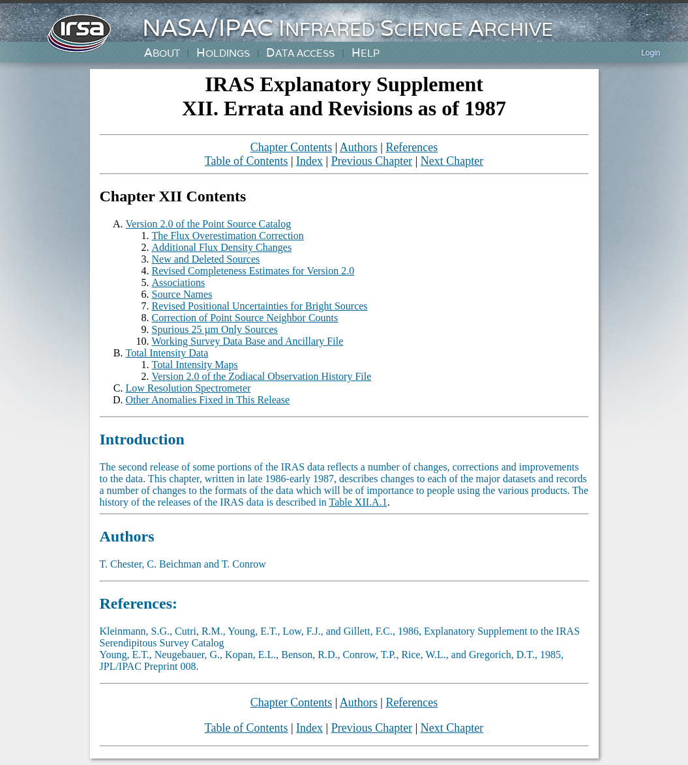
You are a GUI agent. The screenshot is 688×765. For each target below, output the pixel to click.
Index (309, 160)
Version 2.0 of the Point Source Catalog (209, 223)
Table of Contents (246, 160)
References (411, 147)
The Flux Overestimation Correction (228, 235)
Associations (178, 282)
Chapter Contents (291, 147)
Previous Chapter (371, 160)
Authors (359, 147)
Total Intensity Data (167, 352)
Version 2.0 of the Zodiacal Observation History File (262, 376)
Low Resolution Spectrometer (188, 388)
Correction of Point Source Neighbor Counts (245, 317)
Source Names (182, 294)
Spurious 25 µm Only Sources (215, 329)
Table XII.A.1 (358, 502)
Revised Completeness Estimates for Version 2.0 (253, 270)
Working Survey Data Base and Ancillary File (248, 341)
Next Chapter (452, 160)
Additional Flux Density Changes (222, 247)
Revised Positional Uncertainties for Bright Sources (260, 305)
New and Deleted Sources (206, 259)
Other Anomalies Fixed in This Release (208, 399)
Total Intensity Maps (195, 364)
